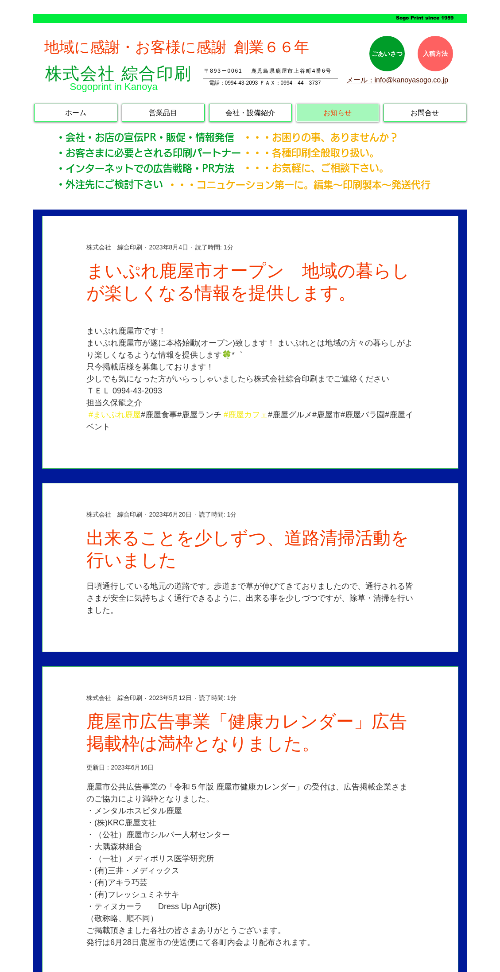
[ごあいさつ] (387, 53)
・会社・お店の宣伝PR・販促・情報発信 (150, 137)
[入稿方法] (435, 53)
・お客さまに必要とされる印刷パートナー (148, 153)
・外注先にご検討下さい (109, 184)
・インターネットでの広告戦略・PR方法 (145, 168)
